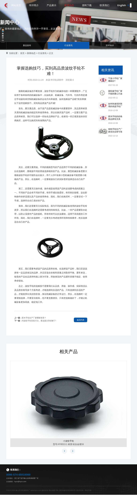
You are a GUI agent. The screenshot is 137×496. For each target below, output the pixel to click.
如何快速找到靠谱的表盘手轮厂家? (115, 107)
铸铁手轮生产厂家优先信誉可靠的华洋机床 (115, 133)
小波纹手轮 (68, 442)
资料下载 (87, 5)
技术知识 (110, 46)
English (121, 5)
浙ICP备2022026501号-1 (68, 492)
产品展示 (51, 5)
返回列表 (80, 321)
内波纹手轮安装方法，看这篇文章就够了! (39, 322)
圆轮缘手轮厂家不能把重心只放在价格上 (115, 95)
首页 (22, 54)
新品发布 (27, 46)
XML (57, 492)
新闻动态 (69, 5)
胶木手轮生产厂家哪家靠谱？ (34, 319)
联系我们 (104, 5)
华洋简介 (34, 5)
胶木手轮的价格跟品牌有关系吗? (115, 120)
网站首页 (16, 5)
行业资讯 (68, 46)
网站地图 (52, 492)
